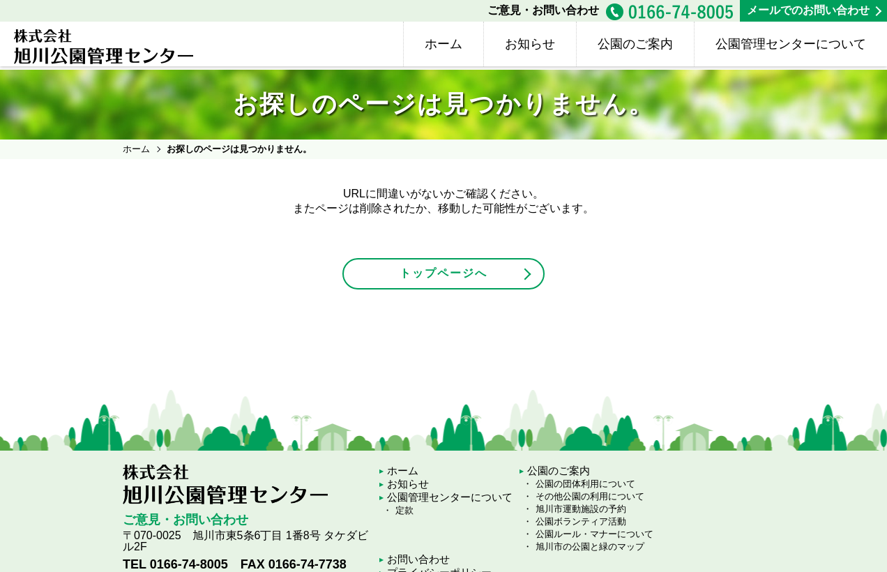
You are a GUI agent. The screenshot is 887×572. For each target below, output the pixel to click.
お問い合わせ (418, 559)
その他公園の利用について (590, 496)
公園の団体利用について (585, 484)
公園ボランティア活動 (581, 521)
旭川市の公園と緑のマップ (590, 546)
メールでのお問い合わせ (808, 10)
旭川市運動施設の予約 (581, 509)
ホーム (443, 44)
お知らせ (530, 44)
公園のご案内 (635, 44)
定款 (404, 510)
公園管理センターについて (790, 44)
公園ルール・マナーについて (594, 534)
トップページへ (443, 273)
